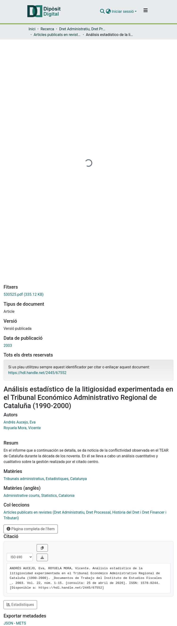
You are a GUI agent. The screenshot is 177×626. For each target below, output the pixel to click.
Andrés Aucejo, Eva (20, 422)
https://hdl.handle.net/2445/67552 (37, 372)
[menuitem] (108, 11)
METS (21, 623)
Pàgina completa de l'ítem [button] (31, 529)
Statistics (49, 495)
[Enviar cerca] (102, 11)
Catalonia (67, 495)
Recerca (47, 29)
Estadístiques (57, 478)
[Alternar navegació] (145, 11)
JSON (8, 623)
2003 (8, 345)
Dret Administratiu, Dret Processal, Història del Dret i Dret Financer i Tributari (82, 29)
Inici (32, 29)
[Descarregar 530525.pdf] (88, 294)
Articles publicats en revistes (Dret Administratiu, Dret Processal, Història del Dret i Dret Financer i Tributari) (57, 34)
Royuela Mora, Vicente (22, 428)
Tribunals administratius (24, 478)
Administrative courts (21, 495)
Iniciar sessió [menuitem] (123, 11)
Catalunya (78, 478)
